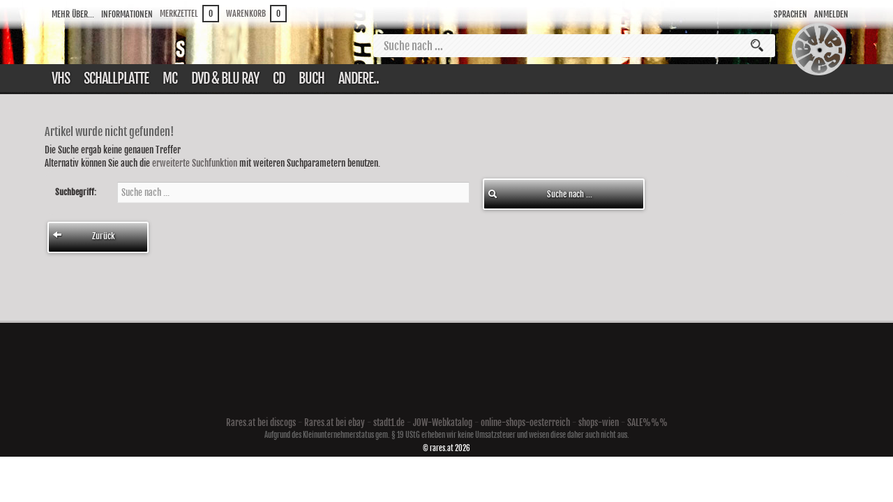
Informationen (127, 14)
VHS (61, 78)
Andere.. (358, 78)
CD (279, 78)
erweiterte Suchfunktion (194, 163)
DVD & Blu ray (225, 78)
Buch (311, 78)
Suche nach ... (540, 194)
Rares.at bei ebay (334, 422)
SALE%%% (647, 422)
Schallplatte (116, 78)
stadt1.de (389, 422)
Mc (170, 78)
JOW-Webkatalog (442, 422)
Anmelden (831, 14)
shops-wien (598, 422)
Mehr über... (73, 14)
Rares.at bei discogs (261, 422)
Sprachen (790, 14)
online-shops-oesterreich (525, 422)
